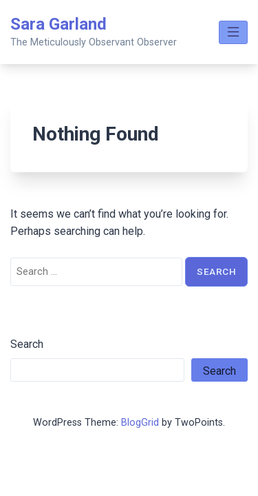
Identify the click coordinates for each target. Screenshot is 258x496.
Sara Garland (58, 24)
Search (26, 344)
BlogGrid (140, 422)
